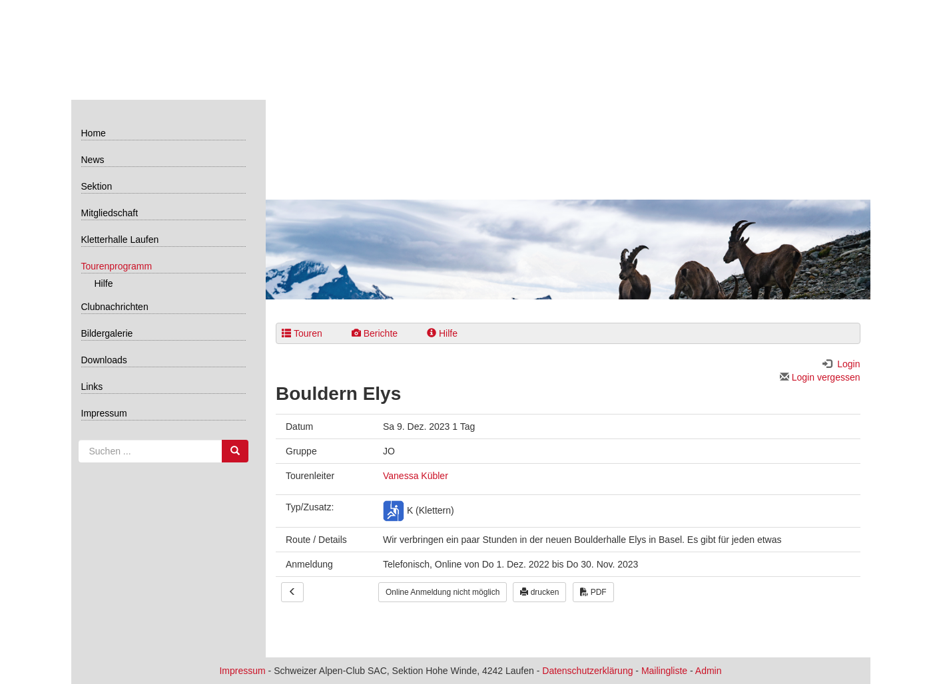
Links (92, 386)
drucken (539, 592)
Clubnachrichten (115, 306)
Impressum (104, 413)
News (93, 159)
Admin (708, 670)
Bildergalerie (107, 333)
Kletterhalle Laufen (120, 239)
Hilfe (104, 283)
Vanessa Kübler (415, 475)
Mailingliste (664, 670)
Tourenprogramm (117, 266)
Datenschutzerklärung (587, 670)
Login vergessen (820, 377)
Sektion (97, 186)
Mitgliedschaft (110, 213)
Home (93, 133)
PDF (593, 592)
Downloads (104, 360)
